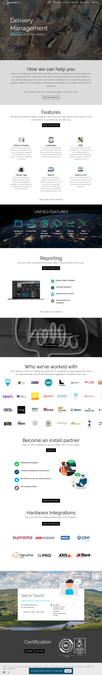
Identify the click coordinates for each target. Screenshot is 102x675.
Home (49, 2)
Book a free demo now (19, 46)
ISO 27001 (39, 651)
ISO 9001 (29, 651)
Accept (68, 671)
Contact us (57, 2)
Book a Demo (85, 2)
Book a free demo (51, 345)
